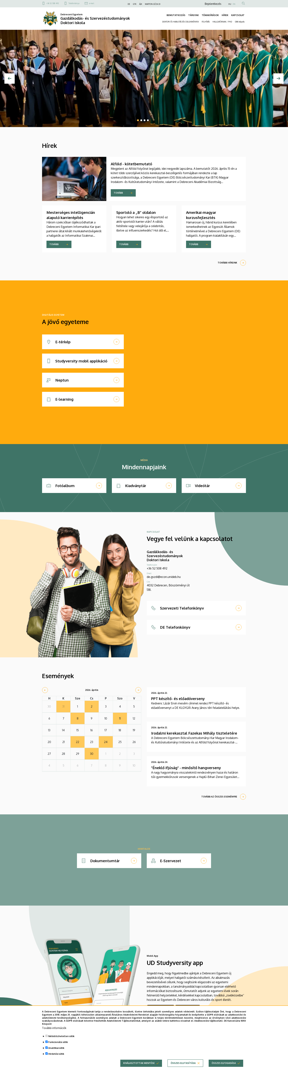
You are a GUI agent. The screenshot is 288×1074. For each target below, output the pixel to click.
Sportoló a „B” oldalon (136, 212)
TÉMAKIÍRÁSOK (210, 15)
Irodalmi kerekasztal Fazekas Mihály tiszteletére (194, 733)
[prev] (45, 690)
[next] (138, 690)
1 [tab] (138, 120)
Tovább (118, 192)
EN (234, 4)
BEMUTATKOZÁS (176, 15)
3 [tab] (144, 120)
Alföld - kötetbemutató (131, 163)
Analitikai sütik (56, 1053)
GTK (134, 4)
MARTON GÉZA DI (152, 4)
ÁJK (140, 4)
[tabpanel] (144, 78)
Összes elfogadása (224, 1068)
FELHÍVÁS (206, 22)
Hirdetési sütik (56, 1058)
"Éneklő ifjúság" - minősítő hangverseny (186, 767)
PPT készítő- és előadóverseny (178, 698)
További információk (54, 1032)
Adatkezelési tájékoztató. (208, 1025)
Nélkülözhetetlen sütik (61, 1041)
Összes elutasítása (183, 1068)
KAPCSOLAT (237, 15)
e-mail (91, 3)
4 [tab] (148, 120)
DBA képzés (239, 22)
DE (129, 4)
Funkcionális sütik (58, 1047)
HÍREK (225, 15)
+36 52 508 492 (52, 3)
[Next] (278, 78)
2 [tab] (141, 120)
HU (229, 4)
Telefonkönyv (74, 3)
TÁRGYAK (193, 15)
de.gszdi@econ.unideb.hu (164, 577)
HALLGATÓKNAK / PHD (222, 22)
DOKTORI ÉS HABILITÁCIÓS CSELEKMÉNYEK (180, 22)
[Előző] (9, 78)
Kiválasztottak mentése (139, 1068)
